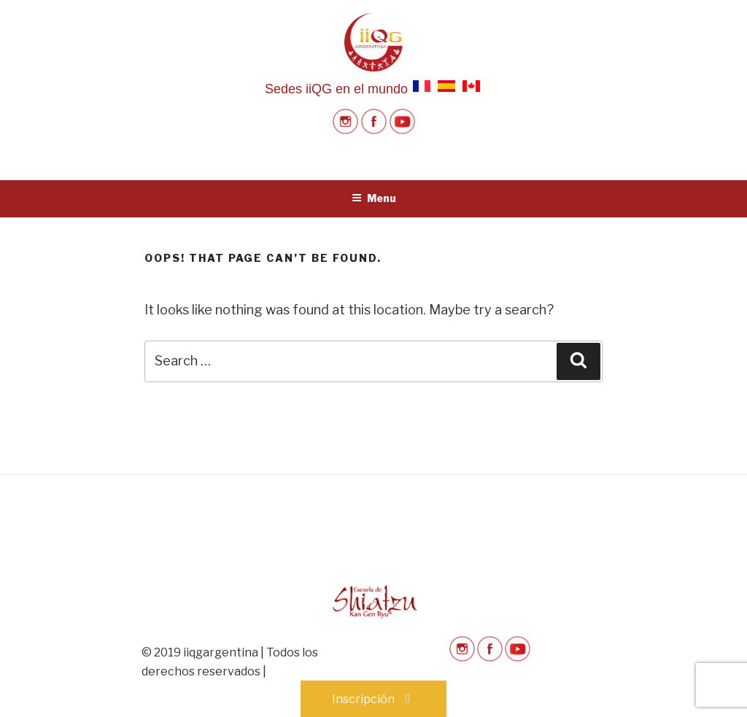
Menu (374, 198)
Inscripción (373, 699)
